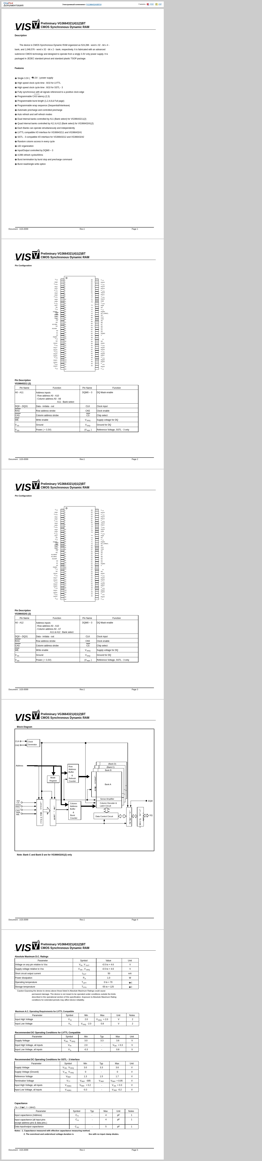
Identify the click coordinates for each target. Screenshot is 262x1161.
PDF (150, 4)
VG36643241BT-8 (93, 4)
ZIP (158, 4)
